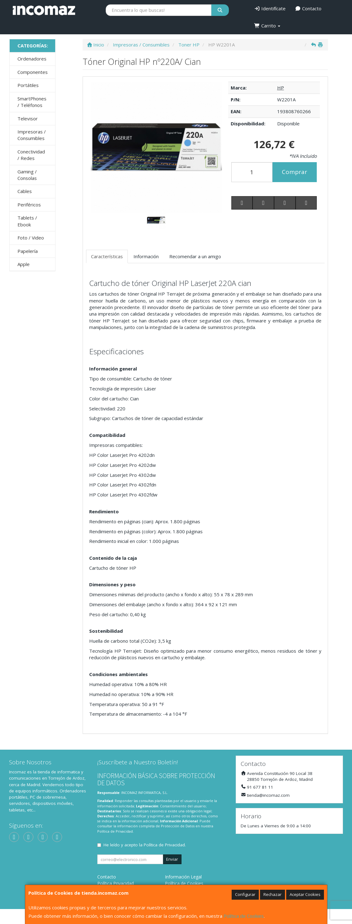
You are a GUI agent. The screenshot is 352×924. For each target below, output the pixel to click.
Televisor (27, 118)
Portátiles (28, 85)
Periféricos (29, 204)
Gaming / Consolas (27, 174)
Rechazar (272, 894)
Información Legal (183, 877)
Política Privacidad (115, 883)
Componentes (32, 72)
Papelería (27, 251)
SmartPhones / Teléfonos (31, 101)
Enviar (172, 859)
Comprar (294, 172)
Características (107, 256)
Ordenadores (31, 59)
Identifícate (270, 8)
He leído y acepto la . (145, 845)
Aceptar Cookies (305, 894)
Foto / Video (30, 238)
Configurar (245, 894)
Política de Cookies (244, 916)
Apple (23, 264)
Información (146, 256)
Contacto (308, 8)
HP (280, 88)
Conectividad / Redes (31, 154)
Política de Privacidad (115, 831)
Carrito (267, 25)
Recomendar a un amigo (195, 256)
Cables (24, 191)
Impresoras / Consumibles (31, 134)
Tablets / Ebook (27, 221)
